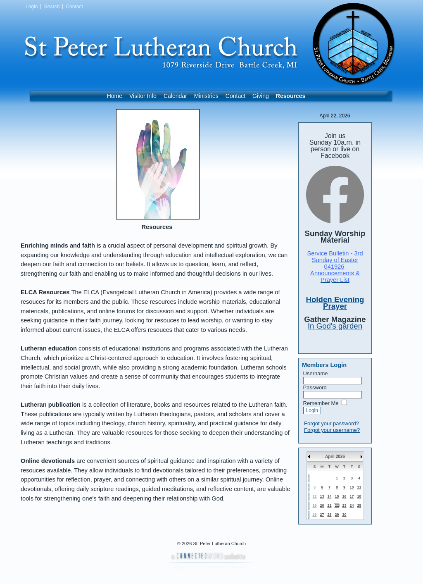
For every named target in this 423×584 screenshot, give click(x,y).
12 (314, 496)
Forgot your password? (331, 423)
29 (337, 514)
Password (315, 387)
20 (322, 505)
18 (359, 496)
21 (329, 505)
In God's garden (335, 326)
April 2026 (335, 456)
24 (351, 505)
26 (314, 514)
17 (351, 496)
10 (351, 487)
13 (322, 496)
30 (344, 514)
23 (344, 505)
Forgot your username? (332, 430)
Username (315, 373)
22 (337, 505)
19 (314, 505)
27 (322, 514)
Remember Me (321, 403)
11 (359, 487)
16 (344, 496)
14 (329, 496)
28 (329, 514)
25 (359, 505)
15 (337, 496)
